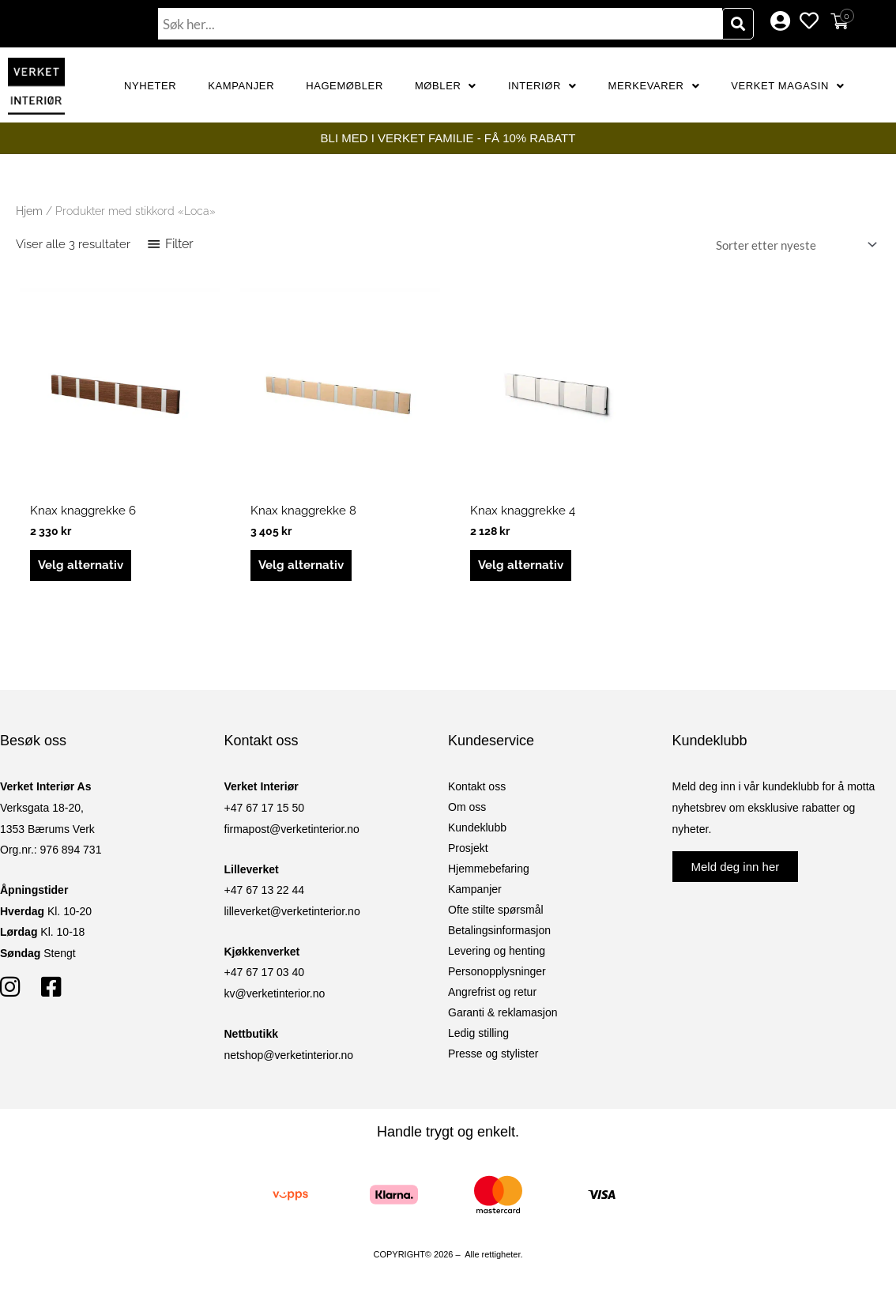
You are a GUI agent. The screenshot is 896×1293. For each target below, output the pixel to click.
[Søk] (738, 24)
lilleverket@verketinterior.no (292, 911)
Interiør (542, 86)
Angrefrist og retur (492, 992)
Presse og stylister (493, 1053)
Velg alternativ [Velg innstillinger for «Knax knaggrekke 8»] (301, 565)
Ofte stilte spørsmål (496, 909)
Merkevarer (654, 86)
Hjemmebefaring (488, 868)
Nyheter (150, 86)
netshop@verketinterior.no (289, 1055)
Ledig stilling (478, 1033)
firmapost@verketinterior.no (292, 829)
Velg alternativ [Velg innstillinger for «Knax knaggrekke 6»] (80, 565)
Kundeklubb (477, 827)
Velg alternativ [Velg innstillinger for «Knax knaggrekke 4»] (520, 565)
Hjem (29, 211)
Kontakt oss (477, 786)
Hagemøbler (344, 86)
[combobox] (440, 24)
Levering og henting (496, 950)
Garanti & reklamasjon (503, 1012)
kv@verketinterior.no (275, 993)
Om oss (467, 807)
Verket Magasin (787, 86)
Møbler (445, 86)
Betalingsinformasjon (499, 930)
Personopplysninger (497, 971)
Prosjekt (468, 848)
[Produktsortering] (793, 245)
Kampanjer (241, 86)
